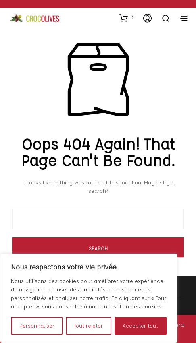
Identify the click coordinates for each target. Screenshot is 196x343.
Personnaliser (36, 325)
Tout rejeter (88, 325)
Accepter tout (140, 325)
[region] (88, 298)
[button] (126, 18)
